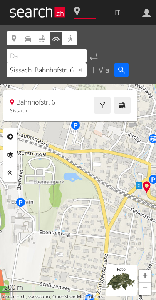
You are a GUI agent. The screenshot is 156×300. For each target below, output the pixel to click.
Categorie (10, 136)
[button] (145, 276)
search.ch (16, 297)
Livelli (10, 155)
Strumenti (10, 173)
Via (103, 70)
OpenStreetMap (69, 297)
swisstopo (39, 297)
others (96, 297)
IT (117, 12)
